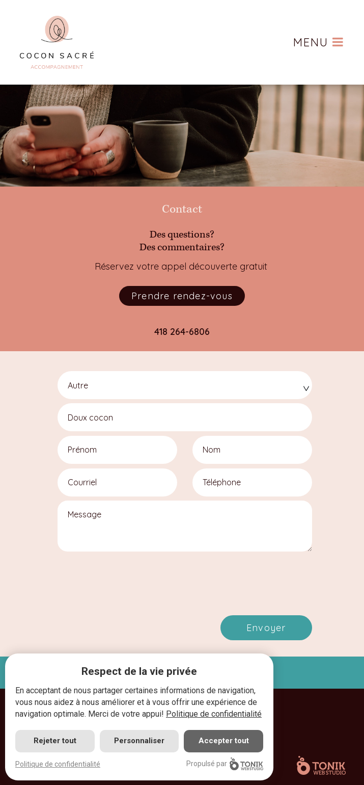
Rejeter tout (55, 740)
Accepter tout (224, 740)
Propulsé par (224, 763)
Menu (318, 42)
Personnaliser (139, 740)
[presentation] (140, 579)
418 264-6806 (182, 331)
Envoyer (266, 628)
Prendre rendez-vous (182, 296)
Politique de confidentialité (214, 714)
